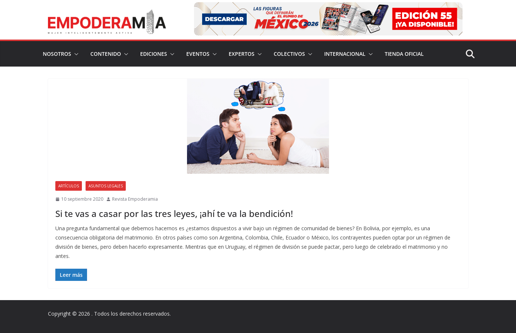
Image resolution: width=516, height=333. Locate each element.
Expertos (241, 53)
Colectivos (289, 53)
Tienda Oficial (404, 53)
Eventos (197, 53)
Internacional (345, 53)
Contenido (105, 53)
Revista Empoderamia (135, 199)
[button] (75, 54)
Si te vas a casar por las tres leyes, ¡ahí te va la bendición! (174, 213)
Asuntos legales (106, 185)
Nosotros (57, 53)
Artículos (68, 185)
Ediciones (153, 53)
